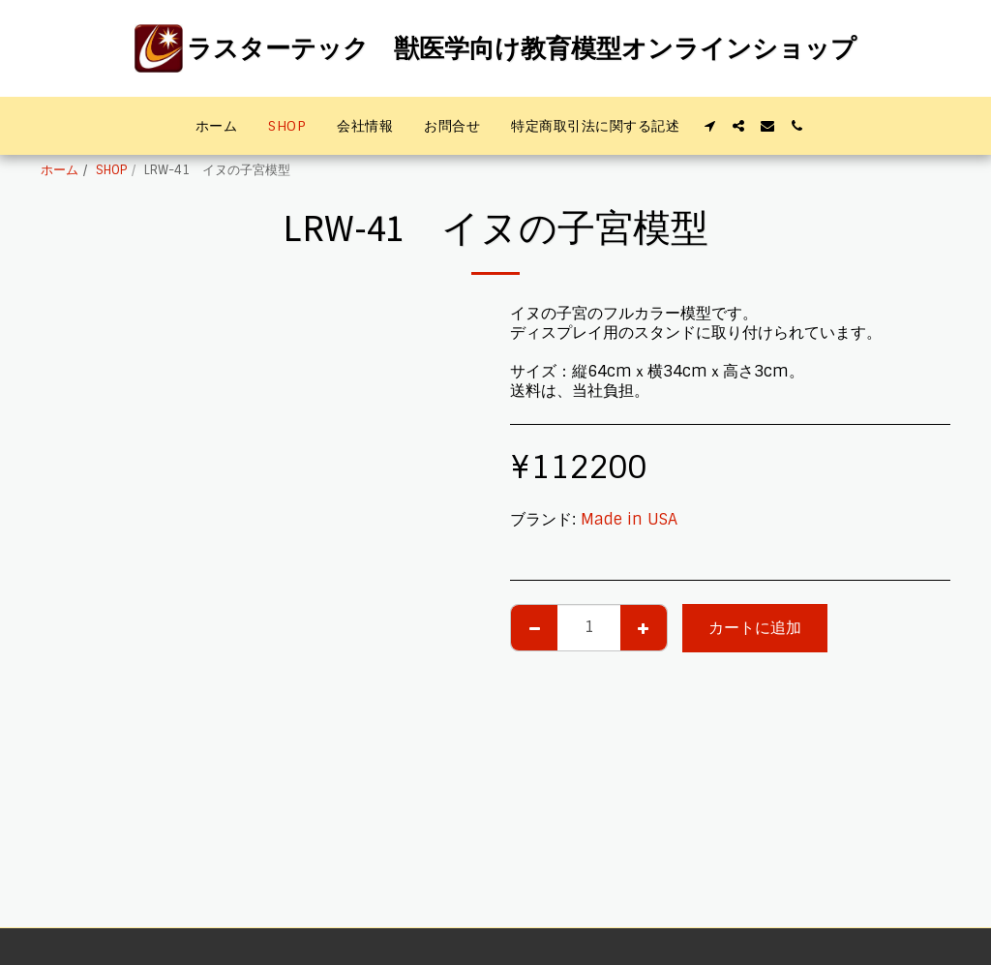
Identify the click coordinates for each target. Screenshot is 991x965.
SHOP (111, 170)
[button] (709, 126)
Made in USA (629, 519)
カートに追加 (754, 628)
